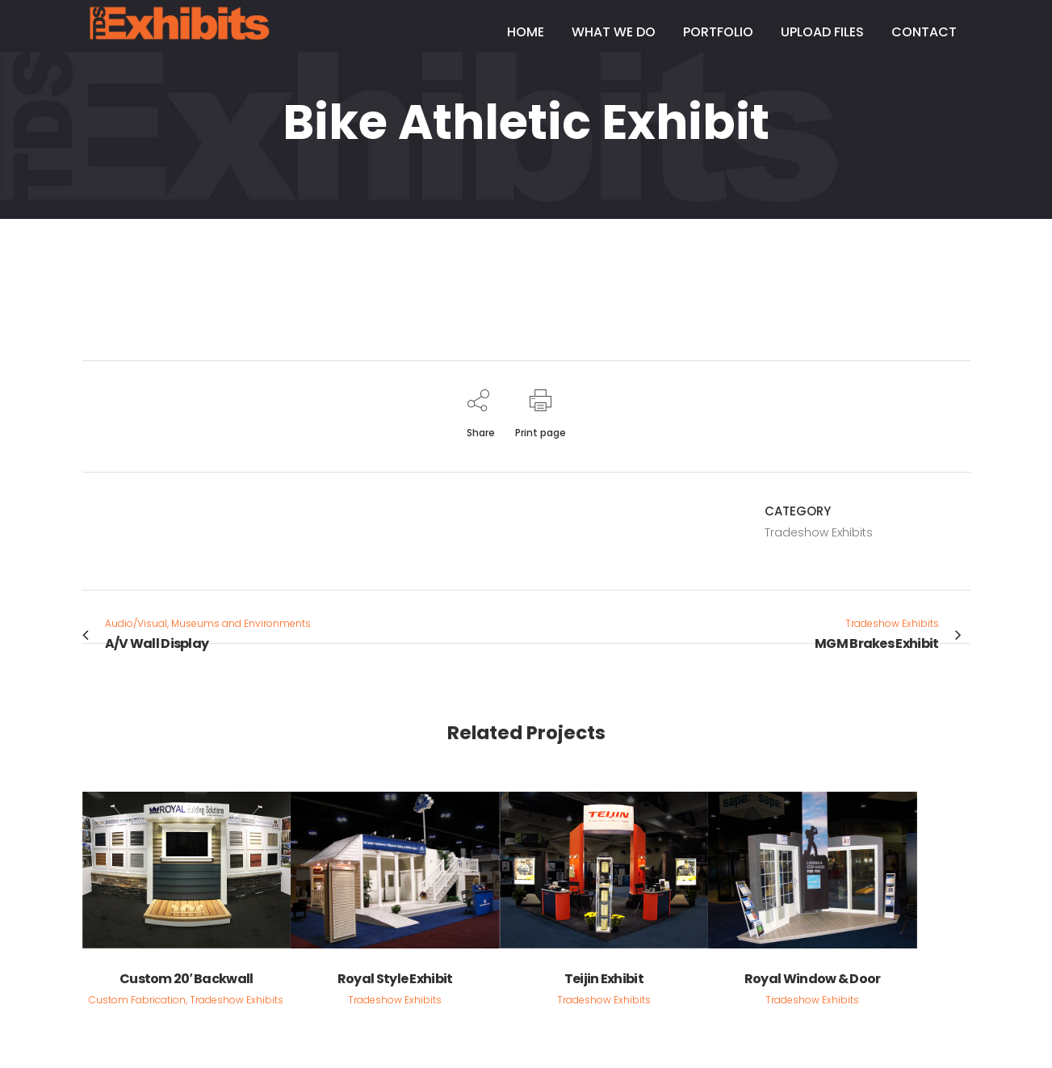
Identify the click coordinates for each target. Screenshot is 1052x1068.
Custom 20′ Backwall (186, 978)
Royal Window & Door (812, 978)
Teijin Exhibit (603, 978)
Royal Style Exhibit (395, 978)
